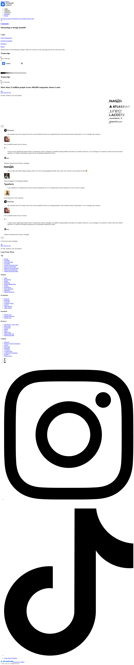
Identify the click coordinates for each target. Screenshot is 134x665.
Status (5, 330)
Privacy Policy (8, 356)
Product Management (10, 284)
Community (7, 327)
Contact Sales (30, 18)
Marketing (7, 282)
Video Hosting (8, 306)
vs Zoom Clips (8, 351)
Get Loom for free (15, 18)
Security (6, 305)
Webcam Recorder (9, 292)
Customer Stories (9, 303)
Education (7, 290)
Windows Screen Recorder (11, 268)
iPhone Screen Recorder (10, 270)
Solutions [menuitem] (7, 10)
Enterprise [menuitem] (7, 14)
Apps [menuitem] (6, 9)
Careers (6, 345)
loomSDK (7, 260)
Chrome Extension (9, 316)
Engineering (7, 279)
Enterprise (7, 300)
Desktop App (7, 314)
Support (6, 285)
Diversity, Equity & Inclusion (12, 343)
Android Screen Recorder (11, 271)
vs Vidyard (7, 350)
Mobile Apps (7, 318)
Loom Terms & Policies (10, 658)
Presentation (7, 287)
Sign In (3, 18)
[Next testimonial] (2, 238)
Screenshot (7, 263)
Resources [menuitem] (7, 12)
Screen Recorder (8, 262)
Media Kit (7, 348)
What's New (7, 332)
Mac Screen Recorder (10, 266)
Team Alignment (8, 289)
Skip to (5, 1)
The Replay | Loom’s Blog (11, 324)
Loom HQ (7, 302)
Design (6, 281)
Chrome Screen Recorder (11, 265)
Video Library (8, 308)
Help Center (7, 326)
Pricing (6, 259)
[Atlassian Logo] (12, 662)
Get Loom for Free (67, 91)
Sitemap (6, 354)
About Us (6, 342)
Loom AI (6, 298)
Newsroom (7, 346)
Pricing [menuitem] (6, 15)
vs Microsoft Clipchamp (10, 353)
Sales (5, 278)
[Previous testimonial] (2, 126)
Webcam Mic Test (9, 334)
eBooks (6, 329)
